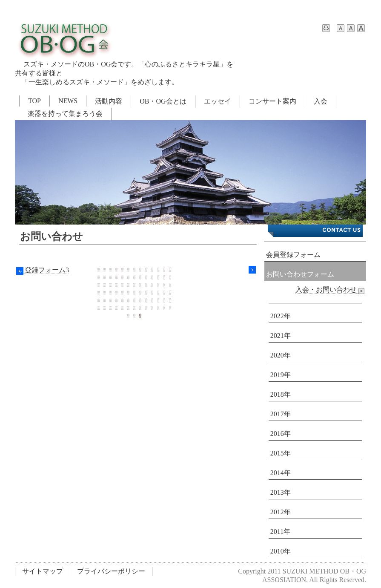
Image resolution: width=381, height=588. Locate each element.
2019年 (280, 374)
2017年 (280, 414)
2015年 (280, 453)
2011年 (280, 531)
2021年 (280, 335)
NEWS (67, 100)
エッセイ (217, 101)
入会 (320, 101)
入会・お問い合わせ (330, 290)
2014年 (280, 472)
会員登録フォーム (293, 254)
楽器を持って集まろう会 (65, 113)
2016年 (280, 433)
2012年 (280, 512)
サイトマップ (42, 571)
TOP (34, 100)
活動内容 (108, 101)
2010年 (280, 551)
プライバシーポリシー (111, 571)
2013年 (280, 492)
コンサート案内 (272, 101)
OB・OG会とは (163, 101)
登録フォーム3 (42, 270)
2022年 (280, 316)
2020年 (280, 355)
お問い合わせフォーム (300, 274)
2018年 (280, 394)
